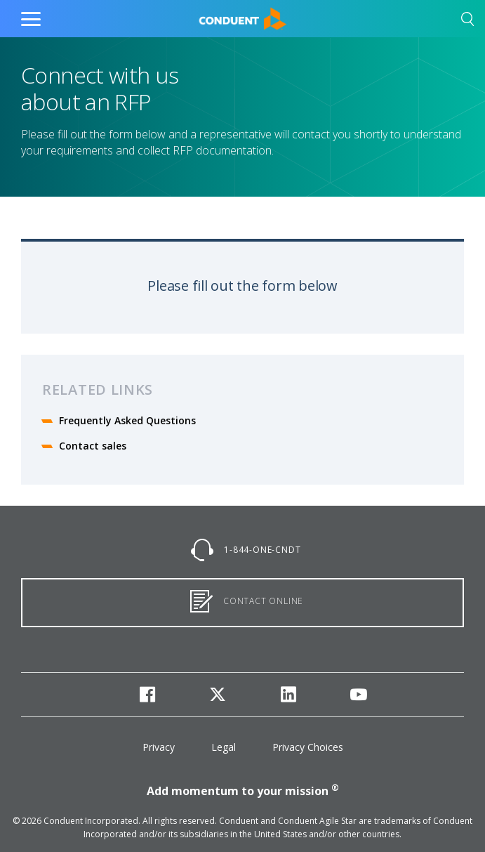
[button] (467, 21)
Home (213, 15)
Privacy (158, 747)
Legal (223, 747)
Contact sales (92, 445)
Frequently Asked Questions (127, 420)
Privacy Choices (307, 747)
